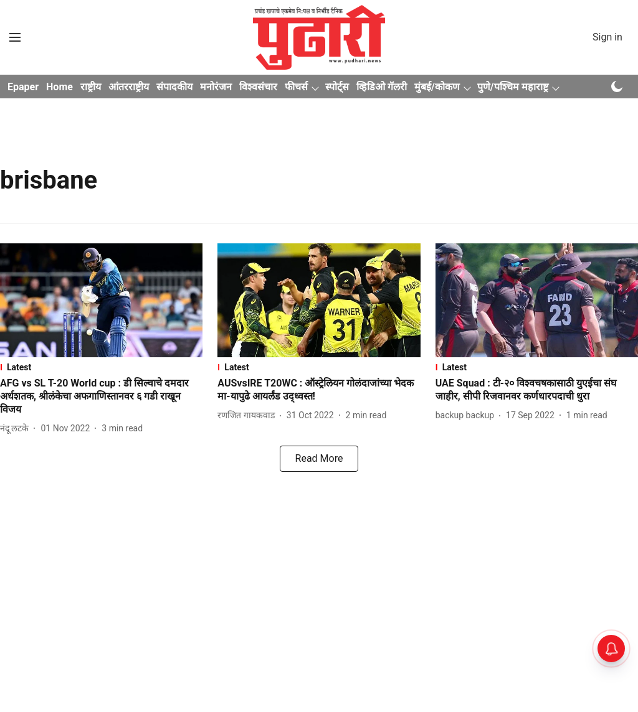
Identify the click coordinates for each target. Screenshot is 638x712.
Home (59, 87)
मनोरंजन (216, 87)
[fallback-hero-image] (101, 300)
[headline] (101, 396)
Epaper (23, 87)
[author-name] (17, 428)
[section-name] (101, 367)
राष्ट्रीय (90, 87)
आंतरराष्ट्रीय (128, 87)
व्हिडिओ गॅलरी (381, 87)
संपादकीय (174, 87)
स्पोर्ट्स (337, 87)
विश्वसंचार (258, 87)
